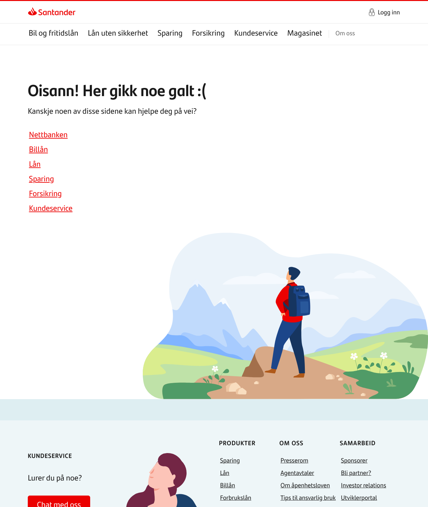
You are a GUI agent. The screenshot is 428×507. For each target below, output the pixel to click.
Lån (35, 164)
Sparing (170, 32)
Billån (38, 149)
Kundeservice (256, 32)
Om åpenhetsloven (305, 485)
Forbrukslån (235, 497)
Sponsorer (354, 460)
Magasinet (304, 32)
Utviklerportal (359, 497)
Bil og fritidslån (53, 32)
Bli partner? (356, 472)
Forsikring (208, 32)
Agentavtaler (297, 472)
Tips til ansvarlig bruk (308, 497)
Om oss (345, 32)
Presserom (294, 460)
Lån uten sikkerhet (118, 32)
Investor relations (363, 485)
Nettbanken (48, 134)
